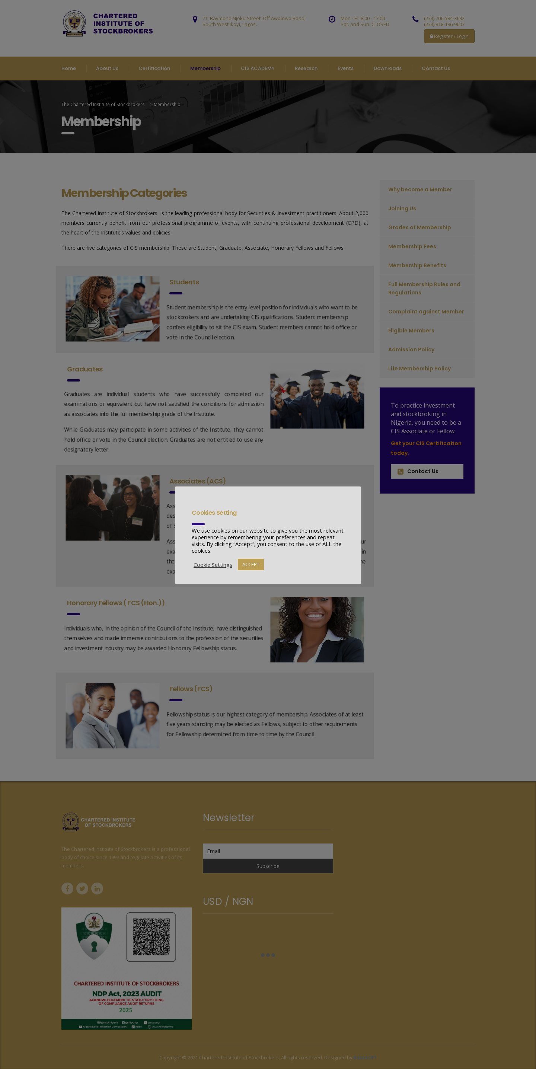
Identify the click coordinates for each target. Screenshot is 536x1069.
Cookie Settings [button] (213, 564)
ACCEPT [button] (250, 564)
